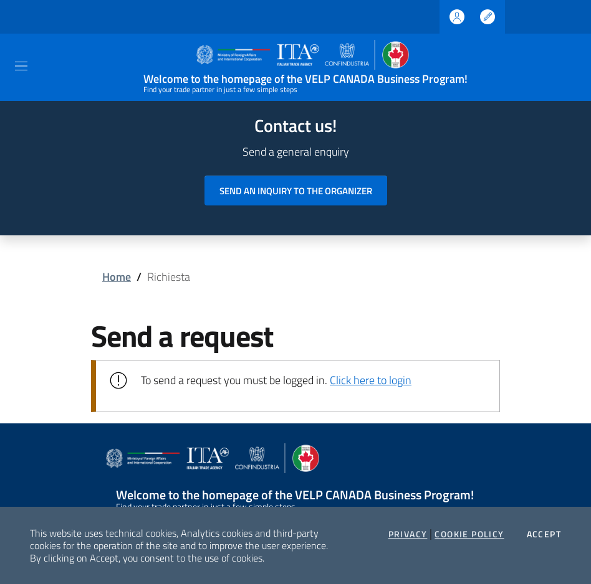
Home (116, 276)
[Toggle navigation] (21, 66)
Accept (544, 534)
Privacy (408, 534)
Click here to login (370, 380)
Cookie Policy (469, 534)
